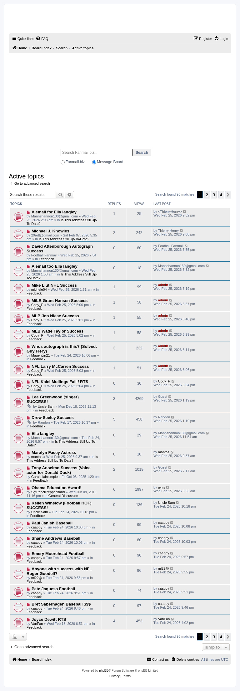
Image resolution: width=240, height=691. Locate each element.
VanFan (37, 623)
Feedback (46, 259)
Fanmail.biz (75, 162)
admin (163, 285)
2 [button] (207, 194)
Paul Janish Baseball (52, 523)
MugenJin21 (40, 355)
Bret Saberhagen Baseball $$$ (61, 604)
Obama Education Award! (57, 487)
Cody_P (37, 305)
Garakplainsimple (44, 477)
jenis (161, 487)
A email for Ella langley (54, 212)
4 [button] (221, 194)
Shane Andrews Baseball (56, 538)
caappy (36, 527)
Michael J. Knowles (50, 231)
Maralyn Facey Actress (54, 452)
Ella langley (43, 433)
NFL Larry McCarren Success (60, 366)
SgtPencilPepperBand (48, 492)
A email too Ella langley (55, 266)
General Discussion (63, 496)
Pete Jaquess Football (53, 588)
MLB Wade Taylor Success (57, 331)
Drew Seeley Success (53, 417)
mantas (36, 457)
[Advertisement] (120, 98)
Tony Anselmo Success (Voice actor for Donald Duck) (59, 470)
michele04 (39, 289)
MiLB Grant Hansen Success (60, 300)
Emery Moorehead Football (58, 553)
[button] (228, 194)
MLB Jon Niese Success (55, 316)
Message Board (110, 162)
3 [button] (214, 194)
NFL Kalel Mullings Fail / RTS (60, 381)
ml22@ (36, 578)
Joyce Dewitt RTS (49, 619)
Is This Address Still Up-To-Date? (64, 239)
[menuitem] (42, 38)
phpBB (103, 670)
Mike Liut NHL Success (54, 285)
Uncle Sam (46, 406)
